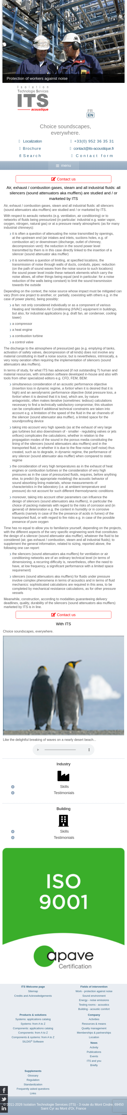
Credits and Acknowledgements (33, 995)
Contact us (63, 179)
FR (90, 111)
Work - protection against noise (93, 991)
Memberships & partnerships (94, 1032)
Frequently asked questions (33, 1088)
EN (90, 115)
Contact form (95, 156)
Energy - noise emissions (94, 1000)
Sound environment (94, 995)
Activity (94, 1047)
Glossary (33, 1075)
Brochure (32, 148)
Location (94, 1037)
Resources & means (94, 1023)
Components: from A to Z (33, 1032)
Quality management (94, 1028)
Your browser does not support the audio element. (63, 749)
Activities (94, 1019)
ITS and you (94, 1060)
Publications (94, 1051)
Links (33, 1093)
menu (63, 165)
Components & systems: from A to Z (33, 1037)
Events (94, 1056)
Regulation (33, 1079)
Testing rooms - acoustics (94, 1004)
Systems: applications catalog (33, 1019)
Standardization (33, 1084)
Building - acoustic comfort (94, 1009)
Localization (32, 141)
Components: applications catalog (33, 1028)
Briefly (94, 1065)
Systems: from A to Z (33, 1023)
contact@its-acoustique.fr (94, 148)
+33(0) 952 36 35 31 (94, 141)
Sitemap (33, 991)
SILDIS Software (33, 1041)
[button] (63, 786)
